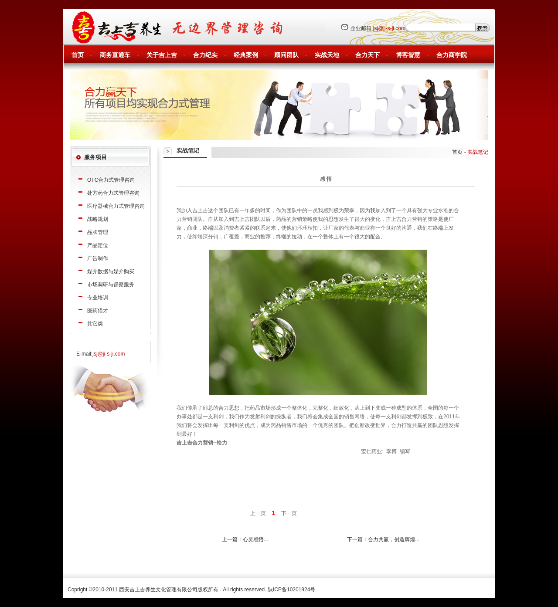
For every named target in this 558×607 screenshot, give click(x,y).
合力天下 (367, 55)
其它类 (95, 324)
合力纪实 (205, 55)
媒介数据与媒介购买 (110, 271)
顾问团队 (286, 55)
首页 (77, 55)
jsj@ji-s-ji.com (389, 28)
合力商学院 (451, 55)
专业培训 (97, 298)
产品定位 (97, 245)
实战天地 (327, 55)
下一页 (289, 513)
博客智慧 (408, 55)
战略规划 (97, 219)
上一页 (258, 513)
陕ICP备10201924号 (291, 590)
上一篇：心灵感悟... (245, 539)
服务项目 (95, 157)
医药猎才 (97, 311)
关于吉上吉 (161, 55)
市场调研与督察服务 (110, 284)
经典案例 (246, 55)
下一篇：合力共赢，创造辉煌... (383, 539)
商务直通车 (115, 55)
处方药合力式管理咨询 (113, 193)
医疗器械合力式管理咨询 (116, 206)
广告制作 (97, 258)
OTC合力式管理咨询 (111, 180)
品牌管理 (97, 232)
